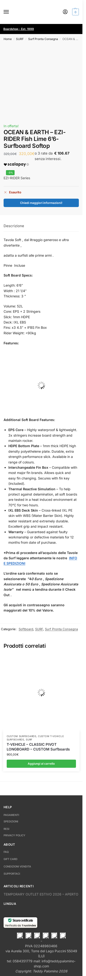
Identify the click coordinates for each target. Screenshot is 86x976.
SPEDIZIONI (11, 821)
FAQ (6, 852)
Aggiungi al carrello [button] (41, 763)
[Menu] (11, 12)
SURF (20, 39)
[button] (75, 12)
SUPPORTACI (12, 873)
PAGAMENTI (11, 815)
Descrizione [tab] (14, 226)
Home (8, 39)
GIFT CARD (10, 859)
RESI (6, 829)
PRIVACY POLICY (14, 835)
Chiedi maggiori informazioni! (41, 203)
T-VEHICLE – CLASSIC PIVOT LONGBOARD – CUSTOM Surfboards (38, 746)
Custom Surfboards (21, 736)
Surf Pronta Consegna (43, 39)
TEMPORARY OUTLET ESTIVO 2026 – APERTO (41, 894)
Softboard (26, 629)
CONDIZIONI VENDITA (17, 866)
